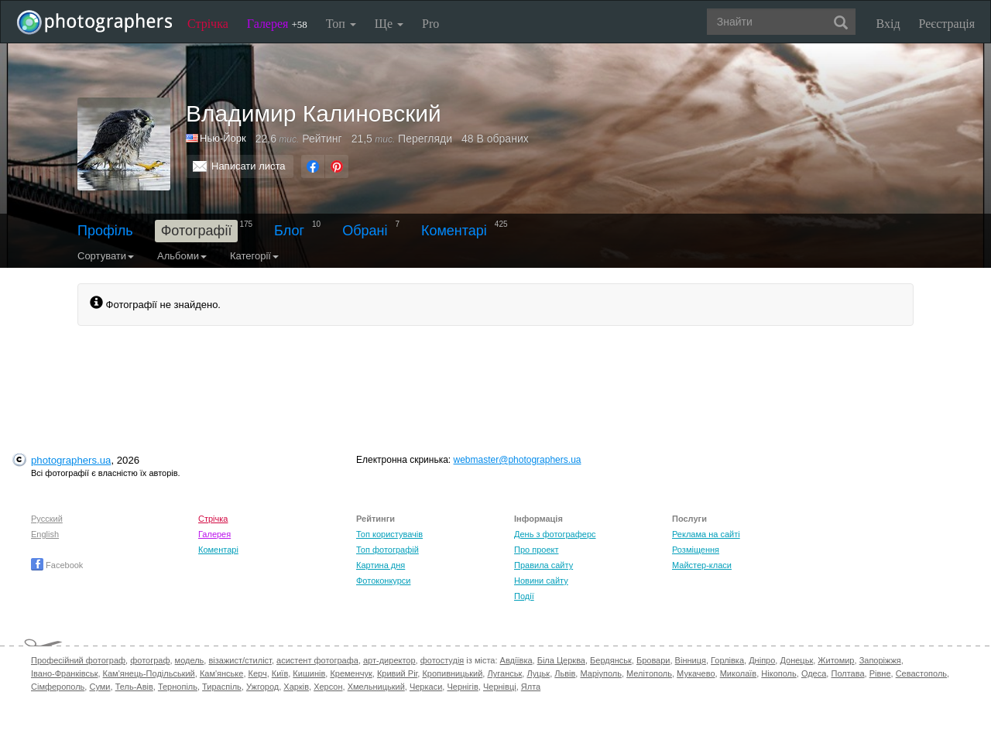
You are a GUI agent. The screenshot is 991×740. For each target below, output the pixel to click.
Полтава (847, 673)
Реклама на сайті (706, 534)
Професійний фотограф (78, 660)
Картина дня (380, 565)
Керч (258, 673)
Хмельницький (376, 686)
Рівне (880, 673)
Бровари (653, 660)
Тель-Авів (134, 686)
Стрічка (207, 23)
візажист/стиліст (239, 660)
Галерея (277, 23)
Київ (280, 673)
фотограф (150, 660)
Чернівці (499, 686)
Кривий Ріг (397, 673)
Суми (99, 686)
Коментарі (454, 230)
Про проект (536, 549)
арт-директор (389, 660)
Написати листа (248, 166)
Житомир (836, 660)
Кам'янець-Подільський (149, 673)
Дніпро (762, 660)
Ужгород (262, 686)
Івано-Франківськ (64, 673)
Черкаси (426, 686)
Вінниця (690, 660)
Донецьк (796, 660)
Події (524, 596)
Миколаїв (738, 673)
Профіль (105, 230)
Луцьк (538, 673)
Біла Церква (561, 660)
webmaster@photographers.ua (517, 459)
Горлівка (727, 660)
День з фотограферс (555, 534)
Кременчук (351, 673)
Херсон (328, 686)
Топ (341, 23)
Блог (289, 230)
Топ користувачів (389, 534)
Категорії (254, 256)
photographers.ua (71, 460)
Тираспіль (222, 686)
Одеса (813, 673)
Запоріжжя (880, 660)
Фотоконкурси (383, 580)
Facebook (57, 565)
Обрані (364, 230)
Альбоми (182, 256)
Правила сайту (543, 565)
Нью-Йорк (223, 138)
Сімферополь (57, 686)
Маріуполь (600, 673)
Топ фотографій (387, 549)
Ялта (530, 686)
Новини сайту (541, 580)
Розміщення (695, 549)
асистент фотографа (317, 660)
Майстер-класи (702, 565)
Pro (430, 23)
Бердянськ (611, 660)
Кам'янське (222, 673)
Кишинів (309, 673)
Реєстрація (947, 23)
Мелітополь (649, 673)
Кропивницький (452, 673)
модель (189, 660)
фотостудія (442, 660)
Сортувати (105, 256)
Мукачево (696, 673)
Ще (389, 23)
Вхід (888, 23)
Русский (47, 518)
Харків (296, 686)
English (45, 534)
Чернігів (462, 686)
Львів (564, 673)
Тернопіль (177, 686)
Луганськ (504, 673)
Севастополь (921, 673)
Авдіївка (516, 660)
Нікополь (778, 673)
